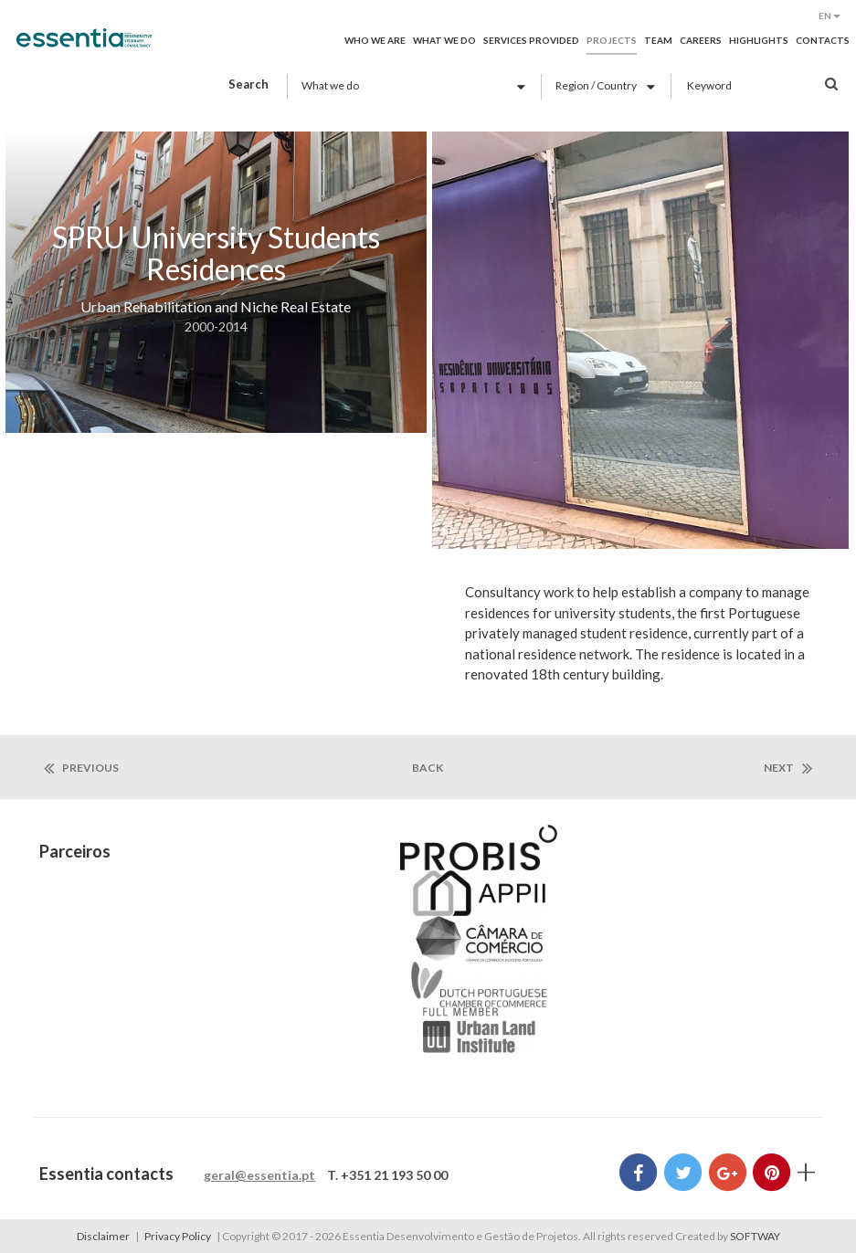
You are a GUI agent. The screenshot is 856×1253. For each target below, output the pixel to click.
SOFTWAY (755, 1236)
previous (81, 768)
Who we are (375, 40)
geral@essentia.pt (259, 1175)
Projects (612, 40)
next (788, 768)
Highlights (758, 40)
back (427, 767)
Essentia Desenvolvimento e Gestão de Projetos (84, 47)
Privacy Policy (177, 1236)
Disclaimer (103, 1236)
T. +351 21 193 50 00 (387, 1175)
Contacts (823, 40)
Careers (701, 40)
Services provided (531, 40)
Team (658, 40)
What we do (444, 40)
